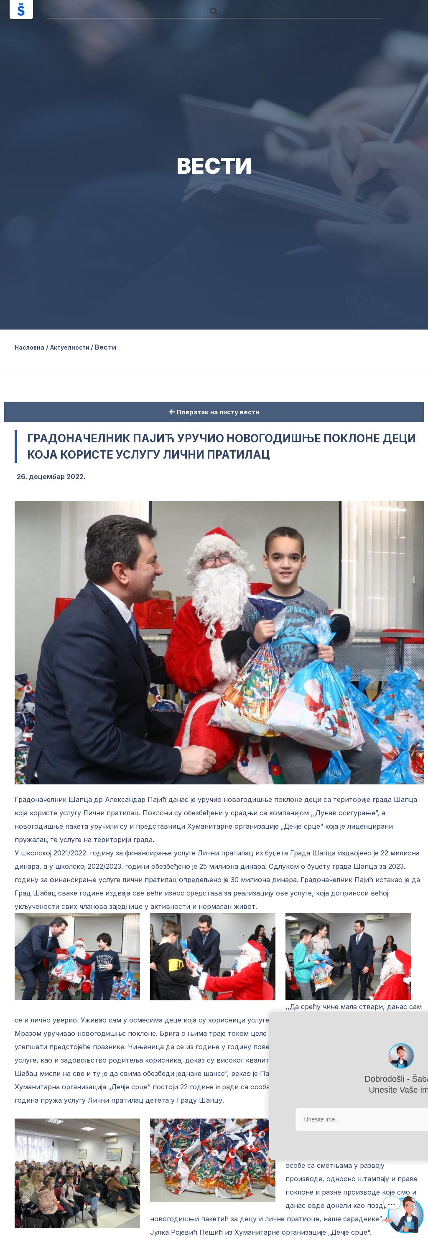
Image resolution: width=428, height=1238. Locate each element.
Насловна (31, 347)
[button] (214, 11)
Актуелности (78, 347)
